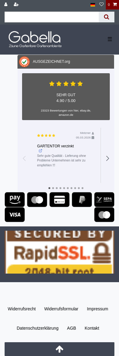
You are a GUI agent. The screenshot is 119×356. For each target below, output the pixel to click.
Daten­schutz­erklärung (37, 328)
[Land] (92, 4)
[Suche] (106, 17)
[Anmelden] (6, 4)
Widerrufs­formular (61, 308)
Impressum (97, 308)
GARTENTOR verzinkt (55, 148)
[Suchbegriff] (52, 17)
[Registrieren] (17, 4)
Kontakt (92, 328)
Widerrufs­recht (22, 308)
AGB (71, 328)
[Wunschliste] (101, 4)
